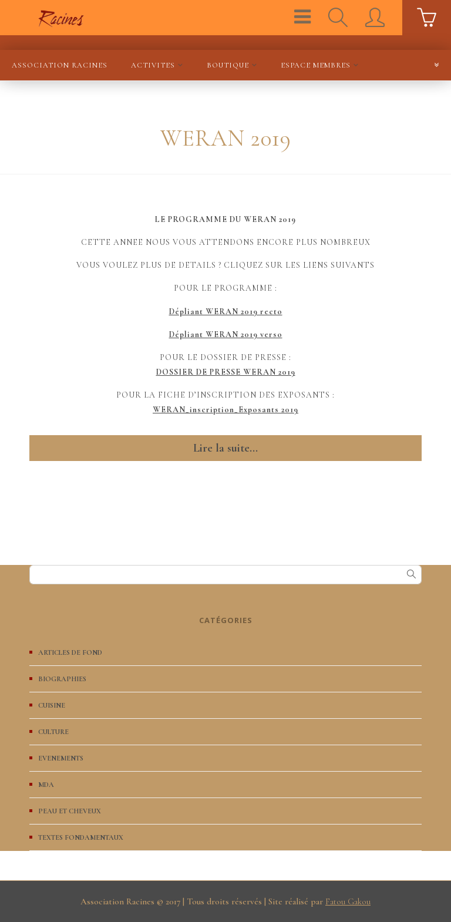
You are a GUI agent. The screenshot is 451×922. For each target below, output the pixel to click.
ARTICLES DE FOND (70, 652)
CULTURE (53, 732)
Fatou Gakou (348, 901)
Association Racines (59, 65)
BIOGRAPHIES (62, 679)
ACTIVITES (153, 65)
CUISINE (51, 705)
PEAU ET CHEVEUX (69, 811)
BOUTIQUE (228, 65)
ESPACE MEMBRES (316, 65)
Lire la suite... (225, 448)
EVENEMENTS (60, 758)
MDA (46, 784)
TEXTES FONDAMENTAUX (80, 837)
